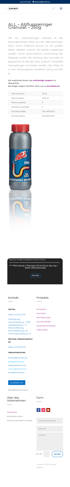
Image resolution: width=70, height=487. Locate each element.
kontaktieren (53, 86)
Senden (57, 454)
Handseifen (41, 309)
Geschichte (12, 412)
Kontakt (35, 275)
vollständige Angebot (43, 80)
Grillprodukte (42, 330)
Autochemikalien (44, 321)
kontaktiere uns (16, 382)
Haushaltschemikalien (46, 326)
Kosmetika (41, 313)
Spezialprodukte (44, 317)
